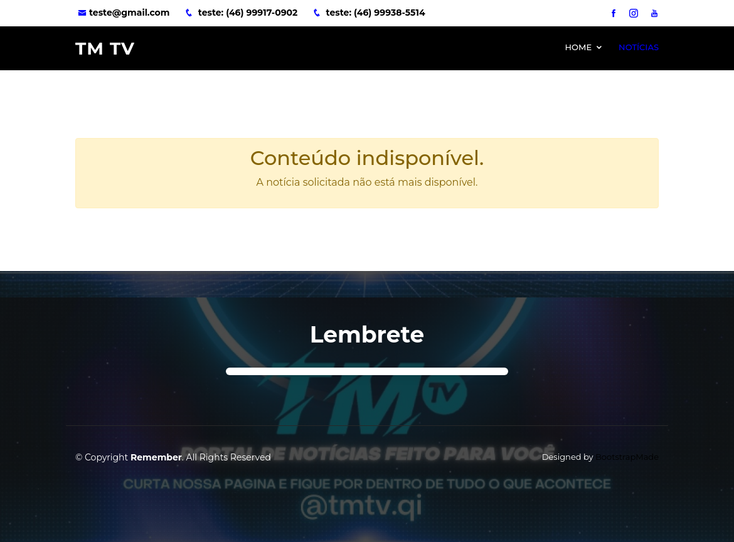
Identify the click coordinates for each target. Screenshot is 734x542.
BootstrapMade (627, 457)
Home (578, 47)
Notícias (639, 47)
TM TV (105, 48)
